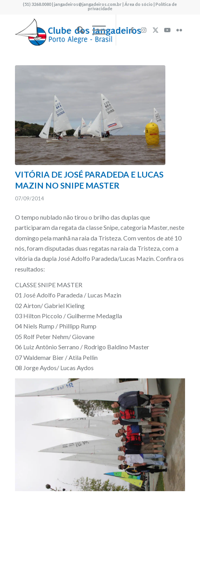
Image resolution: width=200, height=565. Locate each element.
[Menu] (95, 30)
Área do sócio (138, 4)
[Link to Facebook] (132, 30)
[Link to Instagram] (144, 30)
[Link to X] (155, 30)
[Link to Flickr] (179, 30)
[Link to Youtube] (167, 30)
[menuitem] (76, 30)
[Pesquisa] (76, 30)
